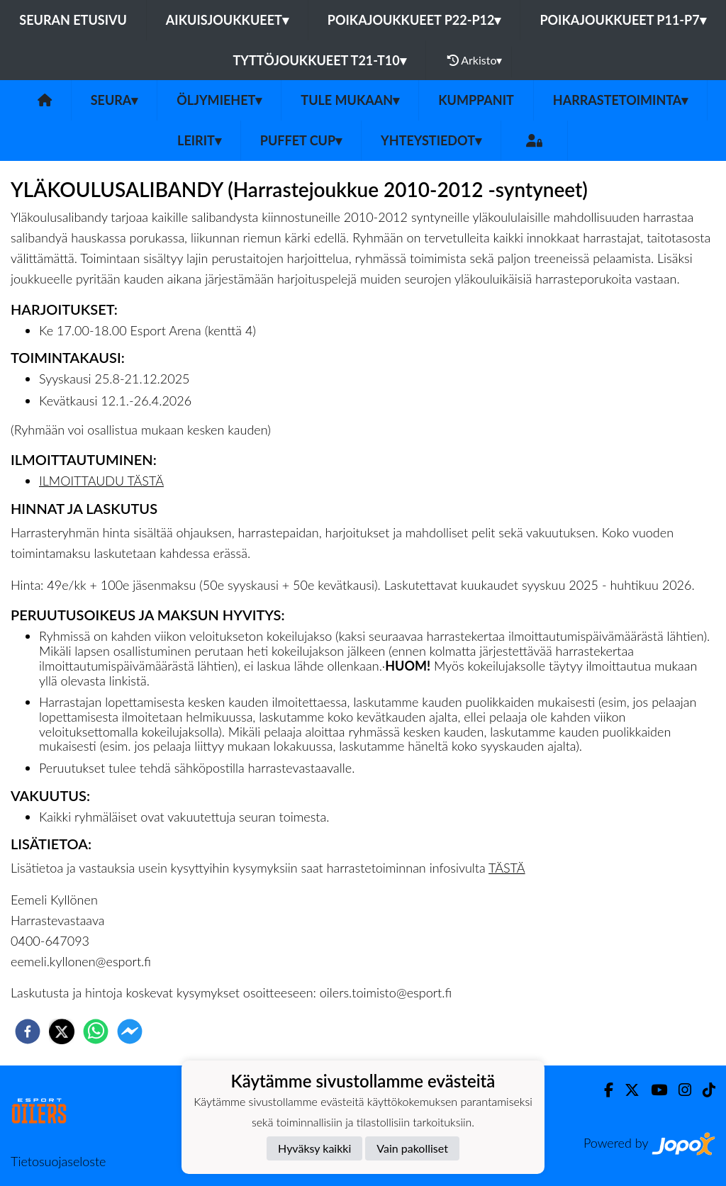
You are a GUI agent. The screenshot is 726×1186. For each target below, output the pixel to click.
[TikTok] (703, 1089)
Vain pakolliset (412, 1148)
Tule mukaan (350, 100)
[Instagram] (679, 1089)
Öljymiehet (219, 100)
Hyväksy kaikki (314, 1148)
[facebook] (27, 1031)
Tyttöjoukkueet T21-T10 (319, 60)
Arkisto (475, 60)
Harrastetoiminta (620, 100)
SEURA (114, 100)
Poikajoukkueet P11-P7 (622, 20)
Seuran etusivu (73, 20)
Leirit (199, 140)
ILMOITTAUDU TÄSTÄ (101, 480)
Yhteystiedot (431, 140)
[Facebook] (603, 1089)
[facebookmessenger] (130, 1031)
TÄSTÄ (506, 867)
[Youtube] (653, 1089)
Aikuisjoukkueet (227, 20)
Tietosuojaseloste (58, 1161)
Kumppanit (476, 100)
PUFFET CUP (301, 140)
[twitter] (61, 1031)
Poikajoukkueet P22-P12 (414, 20)
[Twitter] (626, 1089)
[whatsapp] (95, 1031)
